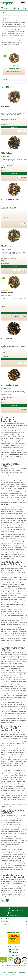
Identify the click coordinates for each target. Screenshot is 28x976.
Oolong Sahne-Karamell (10, 200)
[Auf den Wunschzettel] (5, 124)
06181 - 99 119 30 (20, 910)
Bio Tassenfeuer (14, 65)
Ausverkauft (14, 220)
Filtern (4, 79)
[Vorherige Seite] (5, 87)
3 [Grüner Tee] (7, 87)
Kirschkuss (5, 107)
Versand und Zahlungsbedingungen (9, 972)
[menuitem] (4, 8)
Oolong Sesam (6, 339)
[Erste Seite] (2, 87)
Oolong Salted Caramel (10, 385)
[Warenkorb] (25, 8)
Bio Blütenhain (7, 292)
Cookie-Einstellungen (10, 970)
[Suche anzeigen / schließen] (14, 8)
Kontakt (19, 970)
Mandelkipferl (6, 246)
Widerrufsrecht (21, 972)
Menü (4, 8)
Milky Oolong (6, 153)
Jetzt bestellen (14, 127)
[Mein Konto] (22, 8)
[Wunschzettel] (18, 8)
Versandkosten (23, 965)
